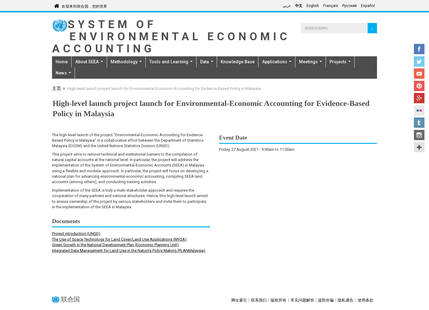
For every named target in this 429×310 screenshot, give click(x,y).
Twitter (419, 61)
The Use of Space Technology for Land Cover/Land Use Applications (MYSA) (119, 239)
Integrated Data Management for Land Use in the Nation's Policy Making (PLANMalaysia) (128, 250)
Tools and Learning (171, 61)
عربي (287, 6)
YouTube (419, 73)
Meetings (310, 61)
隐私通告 (345, 300)
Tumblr (419, 122)
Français (330, 6)
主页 (56, 89)
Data (206, 61)
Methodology (126, 61)
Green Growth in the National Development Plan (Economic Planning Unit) (115, 244)
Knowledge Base (238, 61)
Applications (276, 61)
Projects (340, 61)
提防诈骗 (326, 300)
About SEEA (89, 61)
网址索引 (239, 300)
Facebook (419, 49)
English (313, 6)
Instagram (419, 135)
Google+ (419, 98)
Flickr (419, 110)
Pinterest (419, 86)
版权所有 (278, 300)
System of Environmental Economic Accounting (171, 36)
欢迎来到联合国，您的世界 (84, 5)
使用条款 (365, 300)
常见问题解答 (302, 300)
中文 (298, 6)
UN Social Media (419, 147)
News (63, 73)
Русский (349, 6)
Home (62, 61)
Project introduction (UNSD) (76, 233)
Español (368, 6)
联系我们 (259, 300)
